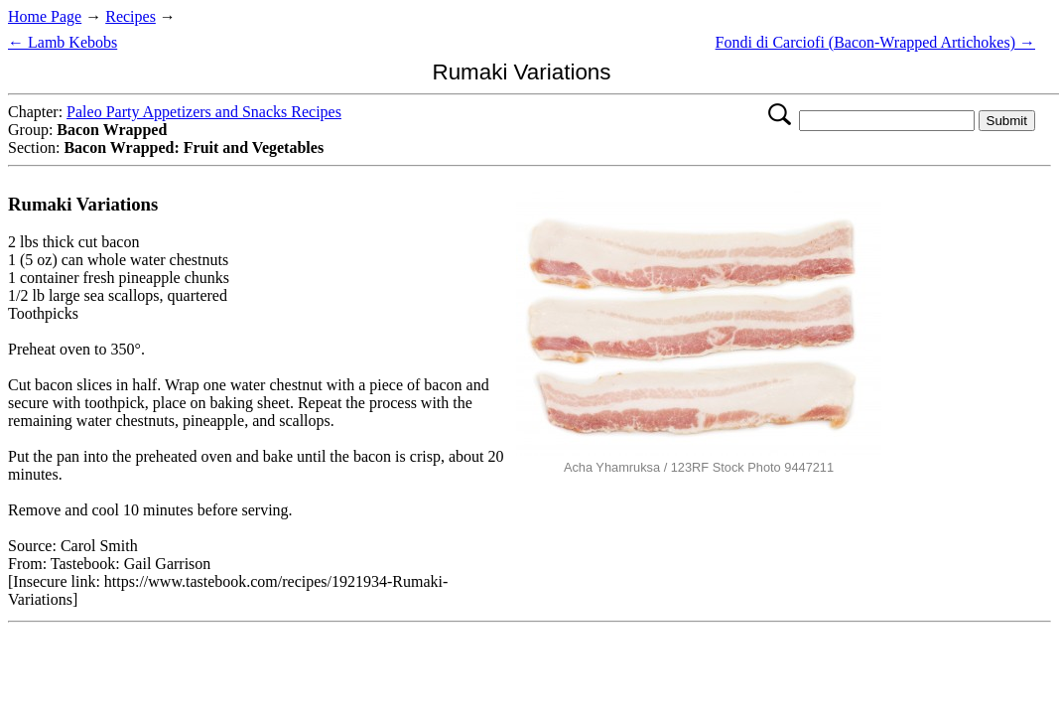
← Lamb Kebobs (62, 42)
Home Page (44, 16)
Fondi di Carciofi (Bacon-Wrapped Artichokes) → (875, 42)
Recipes (130, 16)
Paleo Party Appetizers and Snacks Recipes (203, 111)
